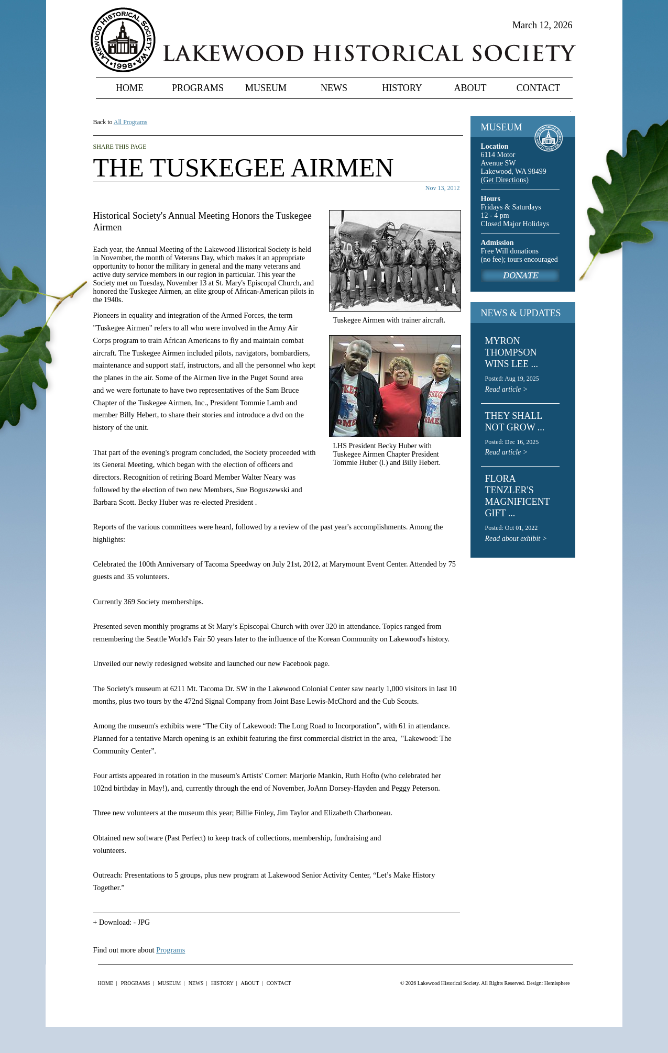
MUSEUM (501, 127)
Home (130, 88)
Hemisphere (557, 983)
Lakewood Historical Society (448, 983)
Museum (266, 88)
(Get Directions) (505, 180)
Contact (539, 88)
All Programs (130, 122)
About (470, 88)
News (334, 88)
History (402, 88)
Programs (198, 88)
